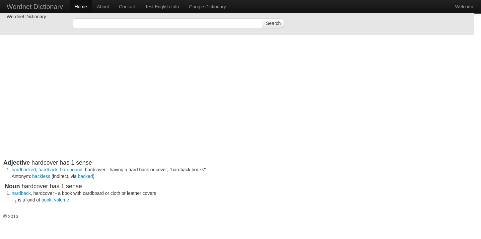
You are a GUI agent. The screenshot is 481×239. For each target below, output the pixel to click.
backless (41, 176)
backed (85, 176)
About (103, 6)
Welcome (464, 6)
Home (81, 6)
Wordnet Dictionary (35, 6)
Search (273, 23)
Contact (127, 6)
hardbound (71, 169)
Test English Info (162, 6)
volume (61, 199)
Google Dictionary (207, 6)
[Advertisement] (164, 112)
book (46, 199)
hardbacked (24, 169)
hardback (48, 169)
